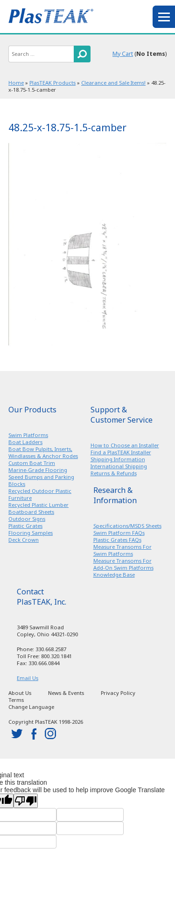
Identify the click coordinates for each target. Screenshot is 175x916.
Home (16, 82)
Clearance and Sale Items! (113, 82)
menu (164, 17)
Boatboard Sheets (31, 511)
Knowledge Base (114, 574)
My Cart (122, 54)
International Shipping (119, 466)
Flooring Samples (30, 532)
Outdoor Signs (26, 518)
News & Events (66, 692)
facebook (33, 733)
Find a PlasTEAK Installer (121, 452)
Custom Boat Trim (31, 462)
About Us (19, 692)
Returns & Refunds (114, 473)
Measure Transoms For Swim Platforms (122, 550)
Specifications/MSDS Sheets (127, 525)
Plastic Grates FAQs (117, 539)
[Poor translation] (26, 801)
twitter (16, 733)
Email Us (27, 677)
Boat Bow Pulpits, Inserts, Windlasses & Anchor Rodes (43, 452)
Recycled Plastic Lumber (38, 504)
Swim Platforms (28, 434)
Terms (16, 699)
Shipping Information (118, 459)
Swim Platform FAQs (119, 532)
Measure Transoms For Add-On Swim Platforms (123, 564)
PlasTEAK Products (52, 82)
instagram (50, 733)
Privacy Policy (118, 692)
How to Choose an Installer (125, 445)
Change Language (31, 706)
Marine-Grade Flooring (37, 469)
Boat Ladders (25, 441)
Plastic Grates (25, 525)
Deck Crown (23, 539)
